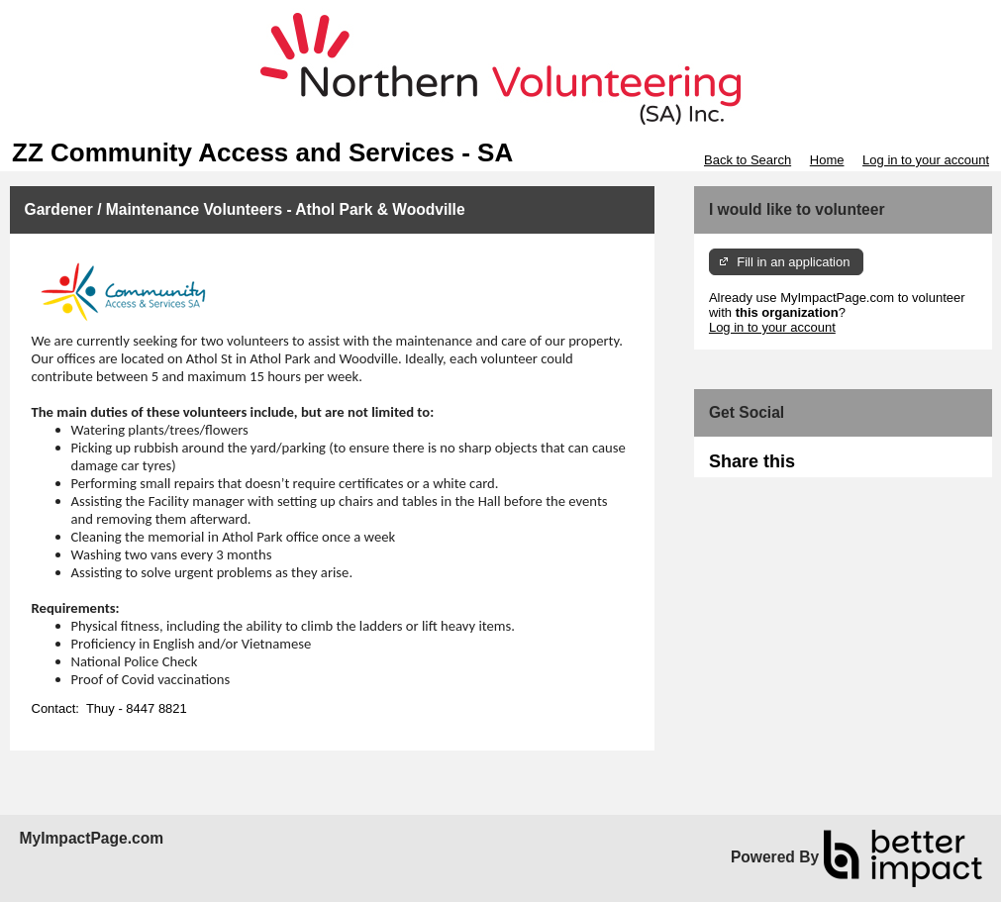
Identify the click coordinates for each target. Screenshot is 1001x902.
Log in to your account (925, 159)
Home (827, 159)
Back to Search (747, 159)
